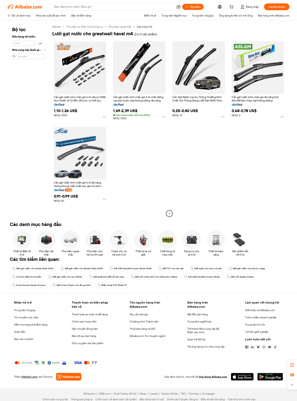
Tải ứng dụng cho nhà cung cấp (205, 346)
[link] (292, 365)
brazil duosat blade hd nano (28, 285)
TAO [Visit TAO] (183, 393)
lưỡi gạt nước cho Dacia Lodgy (247, 268)
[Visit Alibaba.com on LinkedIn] (252, 347)
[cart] (232, 7)
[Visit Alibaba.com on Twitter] (258, 347)
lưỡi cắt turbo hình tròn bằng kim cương (154, 276)
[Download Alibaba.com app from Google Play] (270, 377)
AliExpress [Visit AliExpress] (89, 393)
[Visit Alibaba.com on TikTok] (275, 347)
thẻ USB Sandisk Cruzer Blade (202, 276)
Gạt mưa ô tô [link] (144, 26)
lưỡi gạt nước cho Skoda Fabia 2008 (82, 268)
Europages (208, 393)
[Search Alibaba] (113, 7)
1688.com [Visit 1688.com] (104, 393)
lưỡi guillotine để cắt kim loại (106, 276)
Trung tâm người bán (199, 321)
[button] (178, 7)
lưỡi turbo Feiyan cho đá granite (72, 285)
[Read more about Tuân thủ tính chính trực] (241, 399)
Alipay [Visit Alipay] (142, 393)
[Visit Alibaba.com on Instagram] (264, 347)
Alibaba (56, 26)
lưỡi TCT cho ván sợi (171, 268)
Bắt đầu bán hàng (197, 314)
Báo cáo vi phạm (23, 339)
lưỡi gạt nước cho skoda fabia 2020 (33, 268)
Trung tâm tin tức (255, 324)
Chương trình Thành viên (144, 321)
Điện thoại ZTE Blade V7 (112, 285)
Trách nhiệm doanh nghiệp (260, 317)
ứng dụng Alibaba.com (213, 376)
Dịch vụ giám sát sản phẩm (87, 343)
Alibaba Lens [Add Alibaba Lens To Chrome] (29, 376)
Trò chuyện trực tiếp (26, 317)
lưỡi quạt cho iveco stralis (206, 268)
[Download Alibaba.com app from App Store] (242, 377)
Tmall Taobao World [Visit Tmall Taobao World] (124, 393)
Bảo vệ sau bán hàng (84, 335)
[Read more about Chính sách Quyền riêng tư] (181, 399)
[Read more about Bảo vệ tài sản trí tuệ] (151, 399)
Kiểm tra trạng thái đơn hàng (30, 324)
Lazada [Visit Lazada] (154, 393)
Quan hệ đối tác (196, 339)
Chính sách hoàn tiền (84, 321)
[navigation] (29, 120)
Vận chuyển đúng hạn (85, 328)
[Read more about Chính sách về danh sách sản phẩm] (115, 399)
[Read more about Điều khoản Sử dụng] (212, 399)
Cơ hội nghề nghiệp (256, 331)
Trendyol (194, 393)
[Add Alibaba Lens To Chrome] (68, 377)
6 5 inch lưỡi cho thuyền (26, 276)
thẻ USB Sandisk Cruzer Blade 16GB (131, 268)
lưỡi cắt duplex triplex (240, 276)
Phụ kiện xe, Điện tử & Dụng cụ (84, 26)
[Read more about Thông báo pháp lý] (80, 399)
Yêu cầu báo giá (139, 314)
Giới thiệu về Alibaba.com (260, 310)
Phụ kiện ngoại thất (120, 26)
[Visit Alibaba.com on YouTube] (269, 347)
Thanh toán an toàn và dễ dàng (90, 314)
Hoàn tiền (19, 331)
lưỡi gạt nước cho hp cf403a (65, 276)
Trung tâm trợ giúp (25, 310)
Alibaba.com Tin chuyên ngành (148, 335)
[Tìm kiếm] (193, 7)
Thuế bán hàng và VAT (143, 328)
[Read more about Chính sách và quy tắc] (54, 399)
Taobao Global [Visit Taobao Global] (169, 393)
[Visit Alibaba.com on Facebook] (247, 347)
